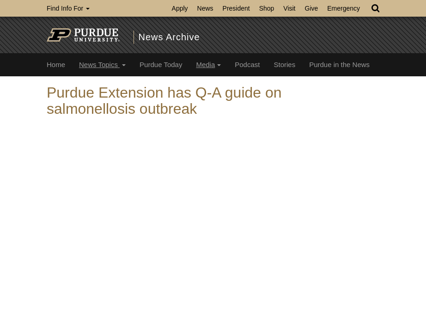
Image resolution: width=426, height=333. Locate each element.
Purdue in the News (339, 64)
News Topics (102, 64)
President (236, 8)
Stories (284, 64)
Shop (266, 8)
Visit (289, 8)
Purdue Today (161, 64)
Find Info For (68, 8)
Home (56, 64)
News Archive (169, 37)
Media (208, 64)
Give (311, 8)
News (205, 8)
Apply (180, 8)
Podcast (247, 64)
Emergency (343, 8)
